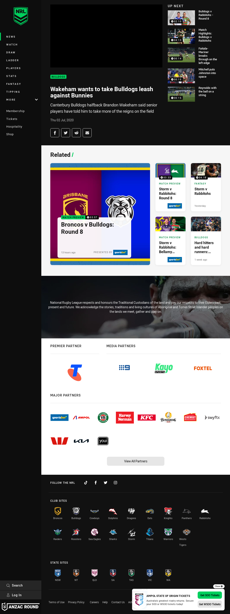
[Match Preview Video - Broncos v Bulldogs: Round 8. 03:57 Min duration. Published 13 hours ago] (100, 214)
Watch (12, 44)
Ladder (12, 60)
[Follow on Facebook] (95, 483)
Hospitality (14, 126)
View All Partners (135, 461)
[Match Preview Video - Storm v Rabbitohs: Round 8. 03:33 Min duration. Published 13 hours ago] (170, 187)
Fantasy (13, 83)
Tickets (12, 119)
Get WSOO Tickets (210, 604)
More (22, 99)
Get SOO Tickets (209, 595)
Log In (14, 595)
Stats (11, 76)
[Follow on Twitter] (105, 483)
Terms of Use (56, 602)
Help (105, 602)
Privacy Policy (76, 602)
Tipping (13, 91)
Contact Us (118, 602)
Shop (10, 134)
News (11, 36)
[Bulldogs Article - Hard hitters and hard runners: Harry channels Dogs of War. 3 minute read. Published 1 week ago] (206, 241)
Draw (11, 52)
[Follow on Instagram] (115, 483)
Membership (15, 111)
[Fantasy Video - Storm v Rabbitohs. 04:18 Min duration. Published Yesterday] (206, 187)
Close (219, 586)
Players (13, 68)
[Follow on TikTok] (86, 483)
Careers (94, 602)
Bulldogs (58, 76)
